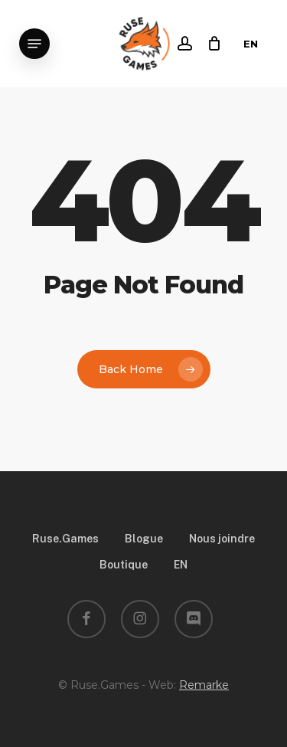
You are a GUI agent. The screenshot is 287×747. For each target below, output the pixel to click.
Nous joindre (222, 538)
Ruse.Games (65, 538)
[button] (34, 43)
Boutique (123, 565)
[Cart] (211, 43)
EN (250, 44)
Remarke (204, 685)
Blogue (144, 538)
